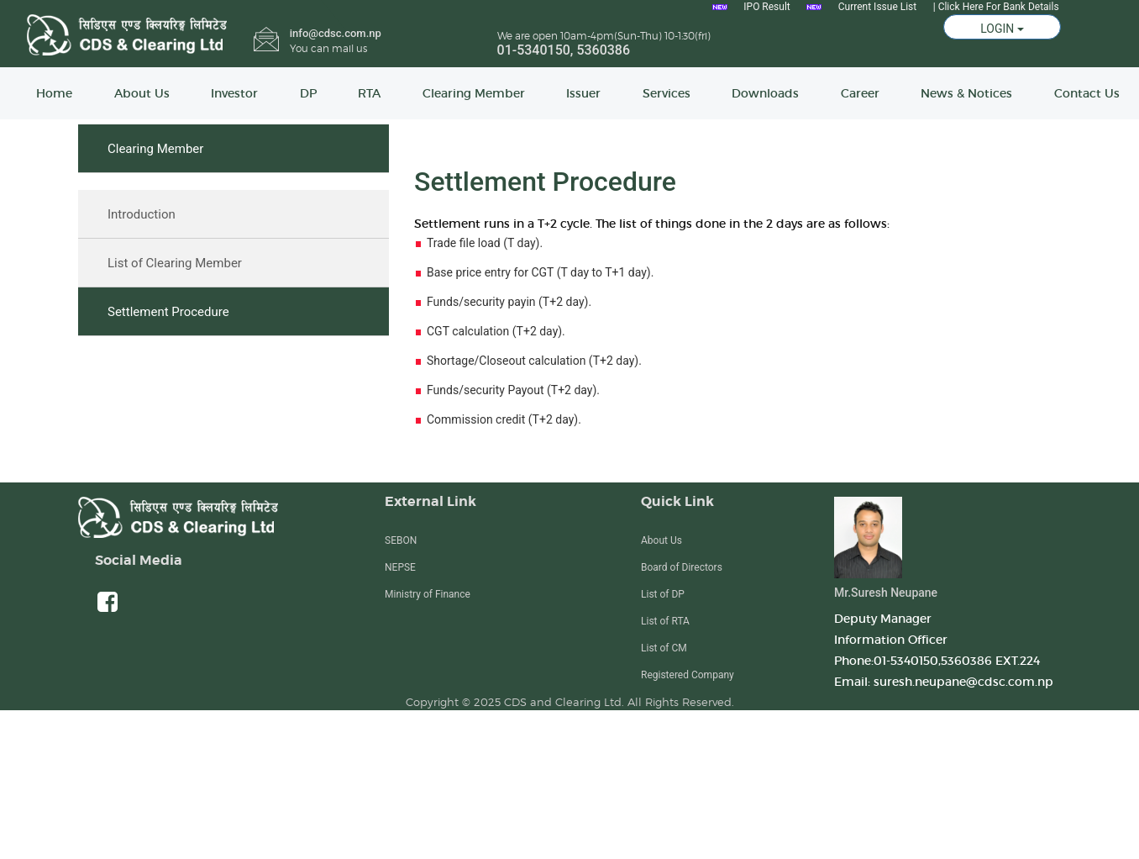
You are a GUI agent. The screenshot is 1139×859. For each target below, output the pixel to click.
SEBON (401, 540)
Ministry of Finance (427, 594)
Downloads (765, 93)
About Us (142, 93)
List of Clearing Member (175, 263)
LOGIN (1002, 28)
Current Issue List (877, 7)
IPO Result (766, 7)
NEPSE (400, 567)
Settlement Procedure (168, 311)
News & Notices (966, 93)
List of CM (664, 648)
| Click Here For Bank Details (996, 7)
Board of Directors (681, 567)
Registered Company (687, 675)
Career (860, 93)
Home (54, 93)
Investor (234, 93)
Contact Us (1087, 93)
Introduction (142, 214)
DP (308, 93)
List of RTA (665, 621)
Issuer (583, 93)
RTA (369, 93)
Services (666, 93)
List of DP (663, 594)
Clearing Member (474, 93)
